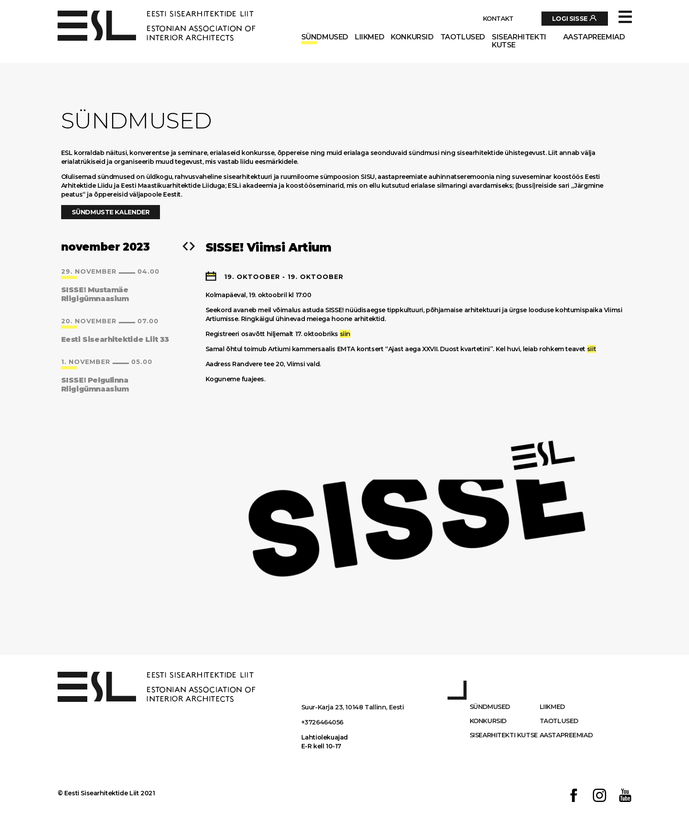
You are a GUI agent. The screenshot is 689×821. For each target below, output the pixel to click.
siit (591, 349)
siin (345, 334)
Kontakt (498, 19)
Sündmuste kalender (111, 212)
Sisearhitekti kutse (519, 41)
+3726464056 (322, 722)
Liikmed (369, 37)
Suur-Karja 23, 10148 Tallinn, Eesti (352, 707)
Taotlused (462, 37)
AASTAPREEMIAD (594, 37)
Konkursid (412, 37)
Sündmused (324, 37)
